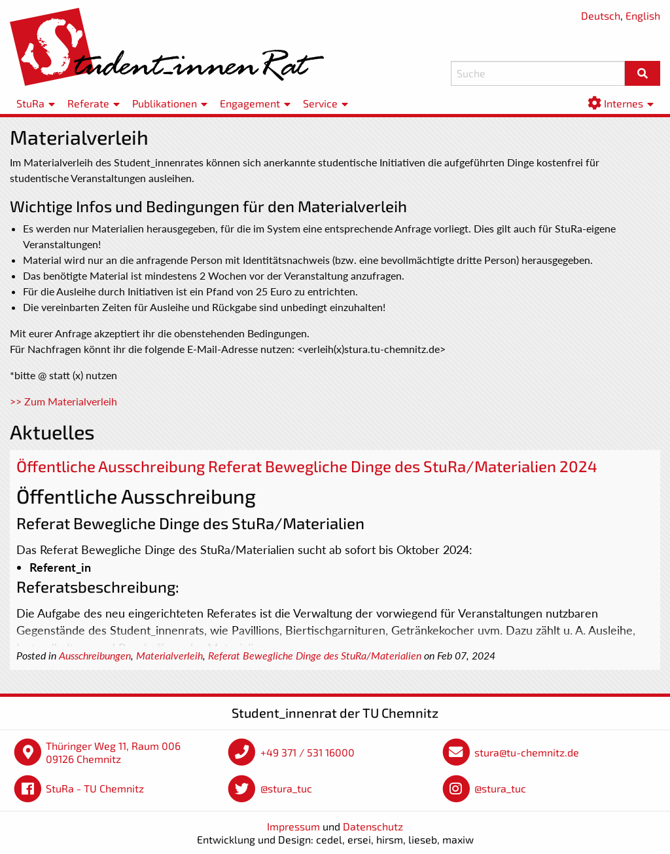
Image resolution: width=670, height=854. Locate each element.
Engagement (250, 103)
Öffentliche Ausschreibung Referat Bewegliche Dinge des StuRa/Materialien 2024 (306, 465)
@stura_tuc (286, 788)
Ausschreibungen (95, 655)
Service (320, 103)
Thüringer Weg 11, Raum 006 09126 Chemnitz (113, 752)
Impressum (293, 826)
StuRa (30, 103)
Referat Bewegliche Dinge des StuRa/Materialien (314, 655)
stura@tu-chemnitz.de (526, 752)
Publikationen (164, 103)
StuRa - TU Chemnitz (95, 788)
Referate (88, 103)
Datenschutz (373, 826)
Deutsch (600, 15)
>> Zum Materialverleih (63, 401)
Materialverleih (169, 655)
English (643, 15)
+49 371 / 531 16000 (307, 752)
